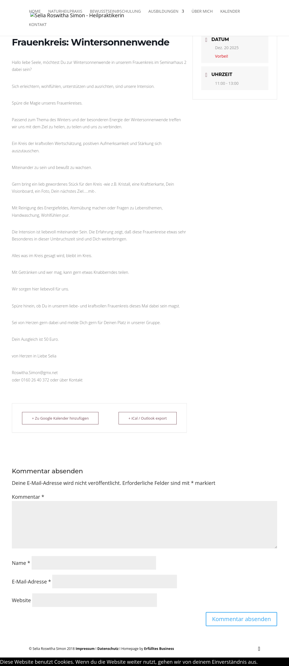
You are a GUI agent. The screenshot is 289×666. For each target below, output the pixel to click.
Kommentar (28, 496)
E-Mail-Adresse (31, 581)
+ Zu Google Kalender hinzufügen (60, 418)
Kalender (230, 11)
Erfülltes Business (159, 648)
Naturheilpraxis (65, 11)
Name (21, 562)
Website (21, 600)
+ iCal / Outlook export (147, 418)
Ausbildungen (163, 11)
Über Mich (202, 11)
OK (261, 661)
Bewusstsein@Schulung (115, 11)
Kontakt (38, 25)
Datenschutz (108, 648)
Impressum (85, 648)
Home (35, 11)
